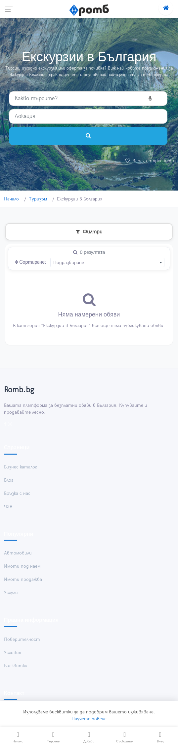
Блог (8, 480)
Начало (11, 199)
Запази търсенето (149, 161)
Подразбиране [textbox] (68, 262)
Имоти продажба (23, 580)
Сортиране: (30, 262)
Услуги (11, 593)
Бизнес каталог (20, 467)
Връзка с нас (17, 493)
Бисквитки (15, 666)
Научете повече (89, 718)
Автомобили (18, 553)
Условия (12, 652)
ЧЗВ (8, 506)
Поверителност (22, 639)
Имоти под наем (22, 566)
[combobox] (107, 262)
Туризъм (38, 199)
